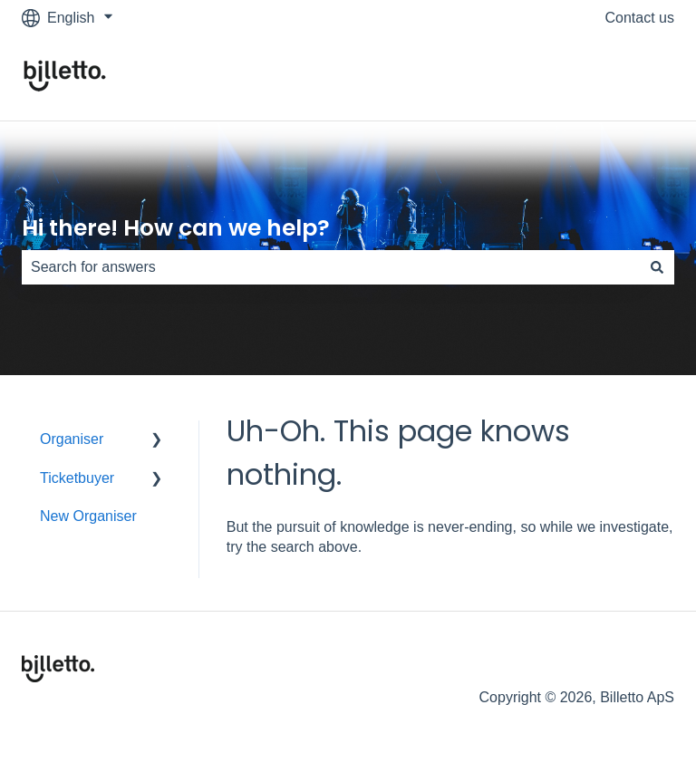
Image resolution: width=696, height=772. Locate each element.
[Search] (657, 267)
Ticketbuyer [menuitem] (77, 478)
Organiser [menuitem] (71, 439)
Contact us (639, 17)
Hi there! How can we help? (176, 228)
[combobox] (331, 267)
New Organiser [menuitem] (88, 516)
